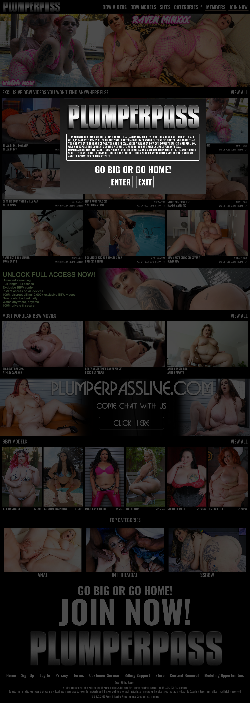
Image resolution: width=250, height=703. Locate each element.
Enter (121, 182)
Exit (145, 182)
